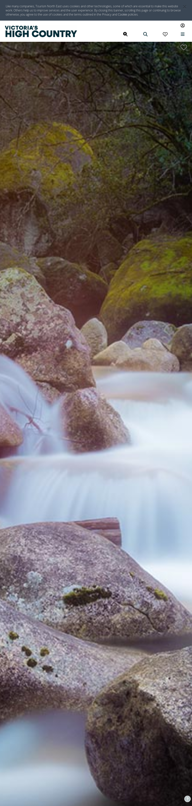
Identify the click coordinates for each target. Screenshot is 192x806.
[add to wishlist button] (183, 47)
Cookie (122, 14)
